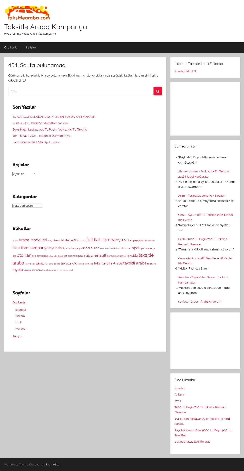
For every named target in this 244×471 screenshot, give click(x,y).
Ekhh (181, 239)
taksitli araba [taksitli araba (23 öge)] (135, 263)
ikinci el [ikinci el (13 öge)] (87, 248)
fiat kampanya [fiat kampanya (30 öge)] (108, 239)
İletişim (31, 47)
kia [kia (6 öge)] (112, 248)
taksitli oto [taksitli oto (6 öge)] (151, 264)
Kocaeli (20, 328)
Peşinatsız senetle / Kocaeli (206, 195)
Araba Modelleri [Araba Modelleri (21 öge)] (33, 240)
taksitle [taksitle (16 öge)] (132, 256)
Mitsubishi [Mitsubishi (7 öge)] (119, 248)
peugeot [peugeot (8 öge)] (62, 256)
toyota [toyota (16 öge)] (17, 270)
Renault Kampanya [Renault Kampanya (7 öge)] (116, 256)
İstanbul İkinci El (185, 71)
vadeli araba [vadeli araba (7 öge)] (50, 270)
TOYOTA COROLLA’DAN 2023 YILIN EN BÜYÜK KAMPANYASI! (53, 116)
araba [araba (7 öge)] (15, 240)
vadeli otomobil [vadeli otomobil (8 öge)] (65, 270)
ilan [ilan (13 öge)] (96, 248)
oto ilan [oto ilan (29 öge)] (24, 255)
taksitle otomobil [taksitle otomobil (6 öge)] (85, 264)
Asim (181, 195)
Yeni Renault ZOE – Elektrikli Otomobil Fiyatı (42, 135)
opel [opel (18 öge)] (135, 248)
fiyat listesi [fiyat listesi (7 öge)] (150, 240)
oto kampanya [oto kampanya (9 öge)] (40, 255)
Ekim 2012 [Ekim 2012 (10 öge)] (79, 240)
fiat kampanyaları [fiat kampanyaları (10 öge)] (134, 240)
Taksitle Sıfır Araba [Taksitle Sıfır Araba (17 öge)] (108, 263)
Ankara (20, 316)
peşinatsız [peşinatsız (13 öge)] (85, 255)
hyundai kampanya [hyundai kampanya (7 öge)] (72, 248)
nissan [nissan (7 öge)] (128, 248)
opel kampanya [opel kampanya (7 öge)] (147, 248)
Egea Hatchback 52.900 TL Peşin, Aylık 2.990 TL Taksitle (49, 129)
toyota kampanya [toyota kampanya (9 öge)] (33, 270)
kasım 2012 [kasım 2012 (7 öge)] (105, 248)
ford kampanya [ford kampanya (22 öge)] (35, 247)
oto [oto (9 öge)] (14, 255)
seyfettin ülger (188, 301)
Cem (181, 258)
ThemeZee (53, 464)
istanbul (20, 309)
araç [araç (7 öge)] (50, 240)
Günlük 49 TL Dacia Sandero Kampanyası (40, 123)
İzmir (18, 322)
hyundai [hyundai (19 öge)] (55, 248)
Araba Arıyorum (211, 301)
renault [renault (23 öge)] (99, 255)
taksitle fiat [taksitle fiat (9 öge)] (42, 263)
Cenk (181, 215)
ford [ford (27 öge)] (16, 247)
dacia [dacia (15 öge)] (69, 240)
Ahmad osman (188, 171)
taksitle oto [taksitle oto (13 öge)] (69, 263)
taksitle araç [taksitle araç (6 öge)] (30, 264)
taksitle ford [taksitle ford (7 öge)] (54, 264)
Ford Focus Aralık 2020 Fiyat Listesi (35, 142)
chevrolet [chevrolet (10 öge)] (58, 240)
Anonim (183, 277)
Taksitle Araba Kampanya (45, 26)
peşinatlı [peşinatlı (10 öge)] (73, 255)
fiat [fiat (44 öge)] (89, 239)
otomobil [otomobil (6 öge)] (53, 256)
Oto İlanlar (11, 47)
